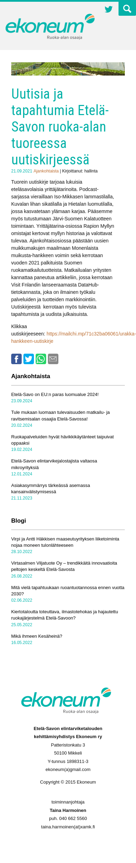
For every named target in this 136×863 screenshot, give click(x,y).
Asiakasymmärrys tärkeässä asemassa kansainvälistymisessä (50, 488)
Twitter (109, 10)
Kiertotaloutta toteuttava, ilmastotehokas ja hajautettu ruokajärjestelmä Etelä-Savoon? (64, 615)
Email (53, 359)
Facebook (16, 359)
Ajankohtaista (46, 171)
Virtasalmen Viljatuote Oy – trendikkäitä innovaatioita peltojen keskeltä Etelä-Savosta (64, 566)
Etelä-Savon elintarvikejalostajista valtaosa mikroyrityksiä (54, 464)
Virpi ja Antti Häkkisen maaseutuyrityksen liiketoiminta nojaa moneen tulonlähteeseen (65, 542)
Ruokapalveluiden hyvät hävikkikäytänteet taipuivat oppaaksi (62, 440)
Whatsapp (41, 359)
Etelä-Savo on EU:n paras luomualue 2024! (55, 394)
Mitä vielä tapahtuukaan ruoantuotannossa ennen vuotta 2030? (67, 590)
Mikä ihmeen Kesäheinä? (36, 636)
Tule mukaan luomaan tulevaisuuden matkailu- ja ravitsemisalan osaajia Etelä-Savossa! (60, 415)
